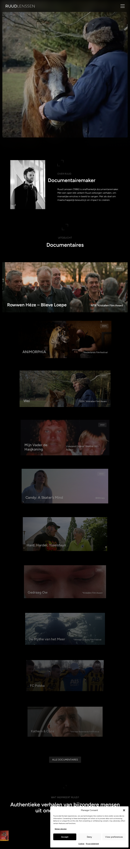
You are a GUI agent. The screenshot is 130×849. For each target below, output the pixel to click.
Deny (89, 837)
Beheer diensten (61, 829)
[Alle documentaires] (65, 804)
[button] (124, 810)
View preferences (114, 837)
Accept (64, 837)
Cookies (81, 844)
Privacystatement (92, 844)
